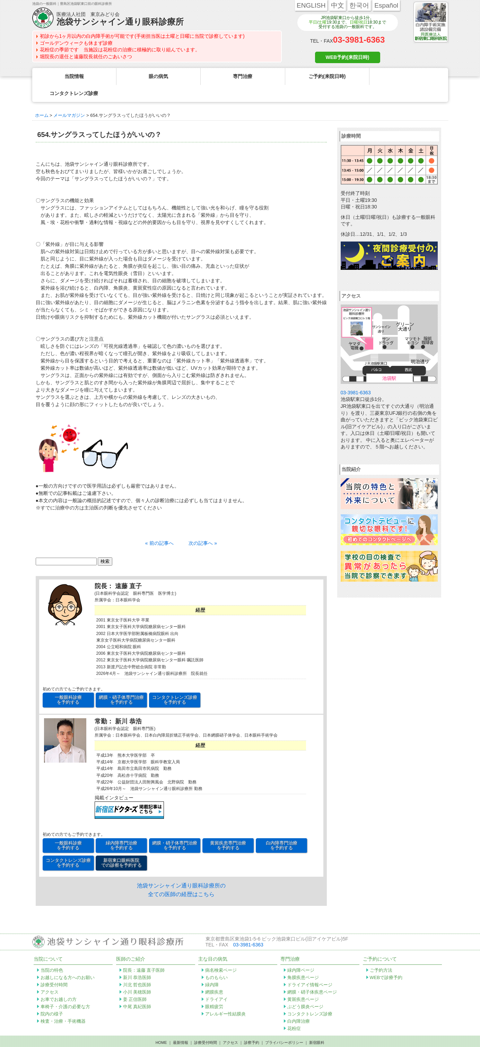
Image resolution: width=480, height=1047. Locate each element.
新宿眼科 (316, 1025)
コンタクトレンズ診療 (309, 996)
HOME (161, 1025)
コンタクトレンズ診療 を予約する (174, 683)
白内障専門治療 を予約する (281, 828)
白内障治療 (298, 1004)
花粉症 (294, 1011)
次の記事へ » (203, 526)
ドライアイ (216, 982)
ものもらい (216, 960)
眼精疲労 (214, 989)
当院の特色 (52, 953)
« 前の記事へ (159, 526)
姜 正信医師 (135, 982)
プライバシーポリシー (284, 1025)
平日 (313, 22)
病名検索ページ (221, 953)
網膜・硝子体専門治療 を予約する (121, 683)
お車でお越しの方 (59, 982)
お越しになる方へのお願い (68, 960)
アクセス (50, 975)
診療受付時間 (54, 967)
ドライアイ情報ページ (309, 967)
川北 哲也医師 (137, 967)
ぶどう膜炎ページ (305, 989)
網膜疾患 (214, 975)
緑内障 (212, 967)
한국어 (359, 5)
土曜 (322, 22)
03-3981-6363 (359, 39)
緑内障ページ (300, 953)
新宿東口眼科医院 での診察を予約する (121, 846)
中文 (337, 5)
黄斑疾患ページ (303, 982)
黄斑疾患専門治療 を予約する (228, 828)
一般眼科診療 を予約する (68, 683)
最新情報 (180, 1025)
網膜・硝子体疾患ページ (312, 975)
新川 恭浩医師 (137, 960)
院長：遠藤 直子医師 (144, 953)
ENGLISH (311, 5)
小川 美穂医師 (137, 975)
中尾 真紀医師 (137, 989)
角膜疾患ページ (303, 960)
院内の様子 (52, 996)
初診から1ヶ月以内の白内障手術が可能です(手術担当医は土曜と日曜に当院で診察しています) (142, 36)
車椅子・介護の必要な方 (65, 989)
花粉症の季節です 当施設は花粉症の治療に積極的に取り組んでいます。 (120, 49)
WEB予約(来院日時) (347, 57)
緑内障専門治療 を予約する (121, 828)
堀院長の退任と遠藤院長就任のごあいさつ (86, 56)
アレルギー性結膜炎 (225, 996)
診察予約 (251, 1025)
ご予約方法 (381, 953)
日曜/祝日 (358, 22)
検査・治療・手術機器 (63, 1004)
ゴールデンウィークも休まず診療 (76, 43)
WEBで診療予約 (386, 960)
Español (386, 5)
